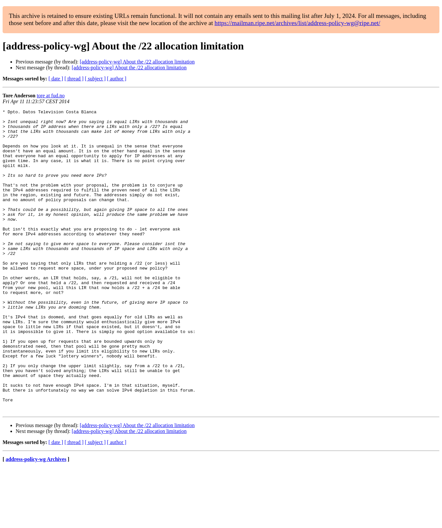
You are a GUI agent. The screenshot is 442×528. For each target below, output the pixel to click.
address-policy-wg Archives (36, 519)
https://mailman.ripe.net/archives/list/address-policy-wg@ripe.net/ (298, 23)
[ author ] (117, 78)
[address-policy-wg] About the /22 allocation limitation (137, 61)
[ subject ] (95, 78)
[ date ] (55, 78)
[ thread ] (74, 78)
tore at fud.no (51, 95)
